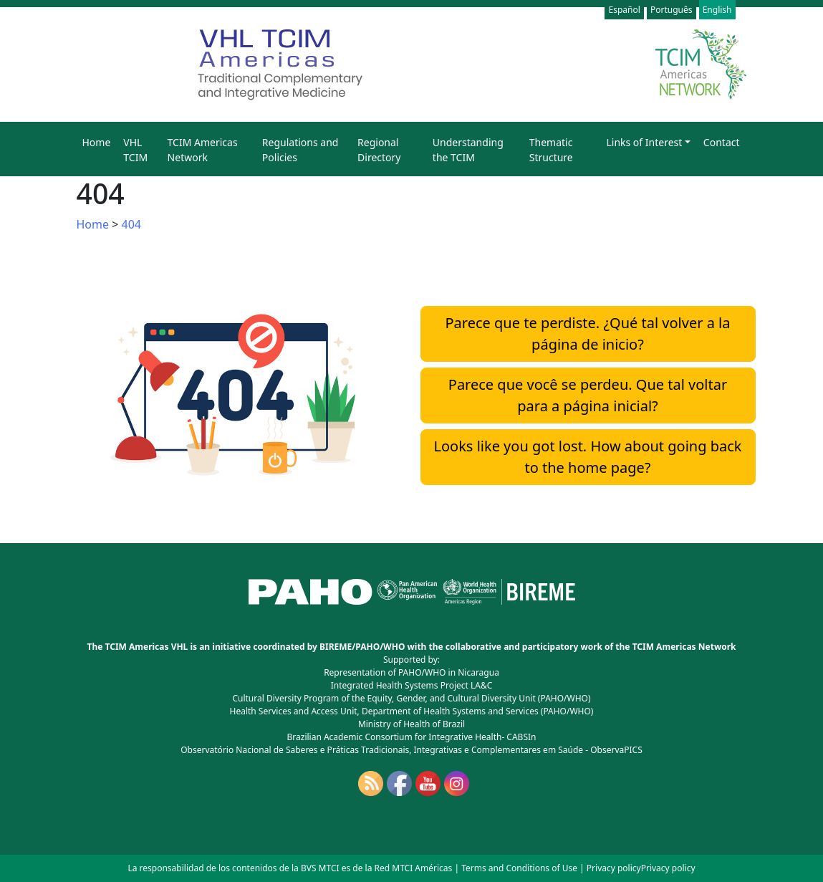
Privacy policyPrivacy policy (641, 868)
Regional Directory (378, 149)
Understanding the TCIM (468, 149)
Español (624, 10)
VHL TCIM (135, 149)
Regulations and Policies (300, 149)
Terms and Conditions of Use (519, 868)
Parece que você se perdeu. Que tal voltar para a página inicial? (587, 395)
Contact (721, 142)
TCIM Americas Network (203, 149)
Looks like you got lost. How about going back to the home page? (588, 456)
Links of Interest (644, 142)
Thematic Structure (551, 149)
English (717, 10)
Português (671, 10)
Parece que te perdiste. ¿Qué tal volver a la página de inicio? (588, 333)
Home (96, 142)
